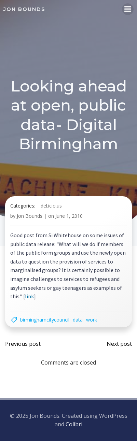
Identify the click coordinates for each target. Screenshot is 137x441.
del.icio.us (51, 205)
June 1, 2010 (69, 216)
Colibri (74, 424)
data (78, 319)
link (29, 296)
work (91, 319)
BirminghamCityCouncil (44, 319)
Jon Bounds (29, 216)
